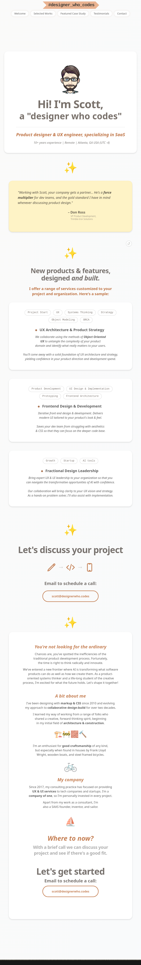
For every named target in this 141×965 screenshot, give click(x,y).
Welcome (20, 13)
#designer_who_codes (71, 5)
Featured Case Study (73, 13)
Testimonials (101, 13)
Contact (122, 13)
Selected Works (43, 13)
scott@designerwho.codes (70, 596)
